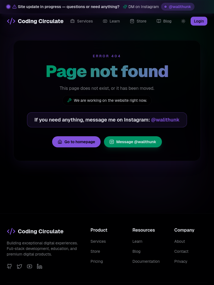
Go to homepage (76, 141)
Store (95, 251)
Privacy (181, 261)
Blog (136, 251)
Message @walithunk (133, 141)
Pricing (97, 261)
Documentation (146, 261)
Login (199, 21)
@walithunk (177, 6)
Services (98, 241)
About (179, 241)
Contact (181, 251)
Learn (137, 241)
